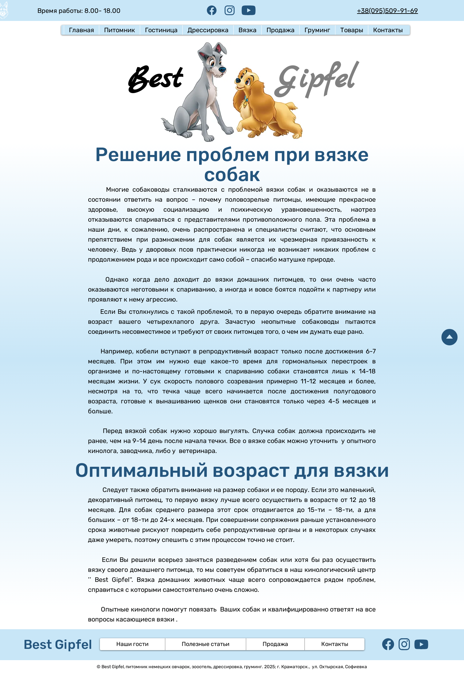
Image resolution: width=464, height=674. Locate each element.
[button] (119, 30)
